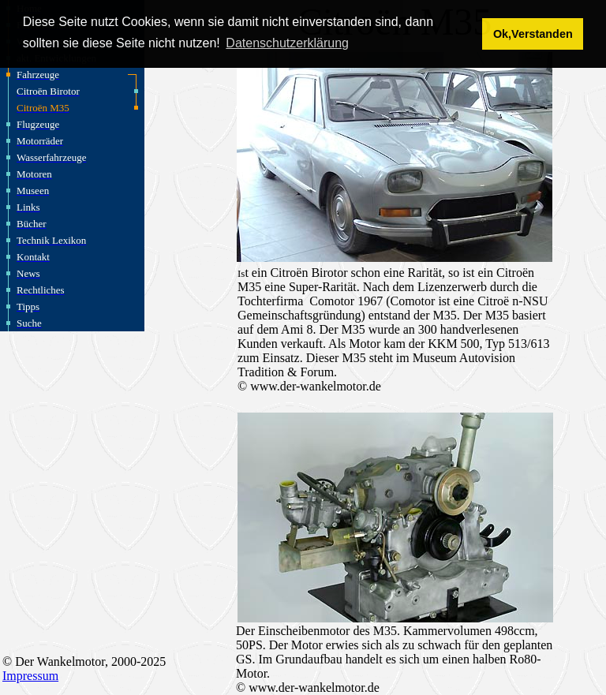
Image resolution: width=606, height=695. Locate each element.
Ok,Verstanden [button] (533, 34)
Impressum (30, 675)
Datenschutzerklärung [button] (287, 43)
